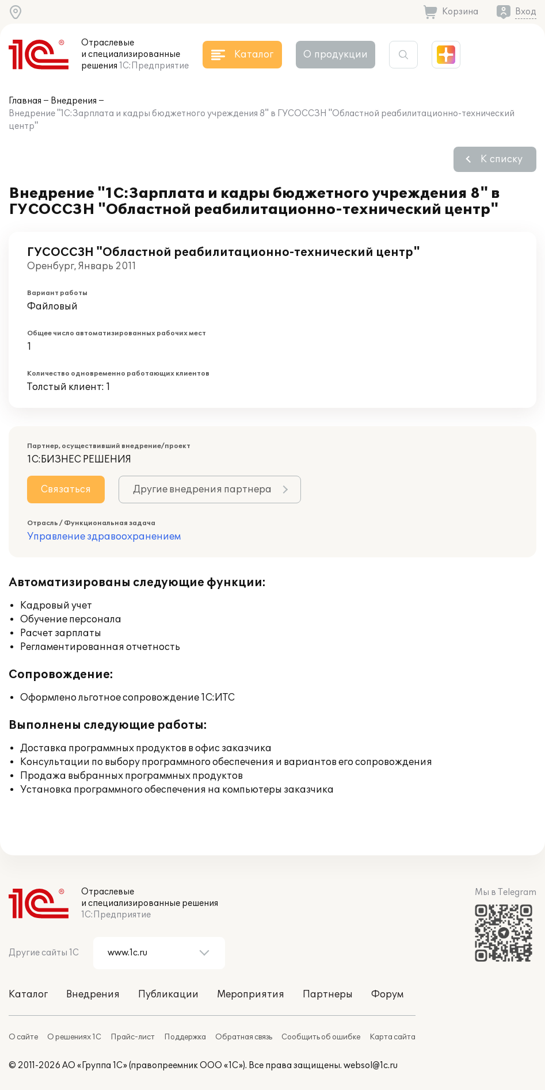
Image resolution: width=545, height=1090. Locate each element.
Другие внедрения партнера (202, 489)
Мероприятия (250, 994)
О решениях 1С (74, 1037)
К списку (502, 159)
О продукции (335, 54)
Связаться (66, 489)
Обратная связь (243, 1037)
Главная (25, 101)
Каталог (28, 994)
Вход (525, 12)
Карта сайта (392, 1037)
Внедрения (74, 101)
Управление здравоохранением (104, 536)
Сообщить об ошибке (320, 1037)
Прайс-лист (132, 1037)
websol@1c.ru (371, 1065)
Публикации (168, 994)
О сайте (23, 1037)
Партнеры (328, 994)
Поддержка (185, 1037)
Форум (387, 994)
